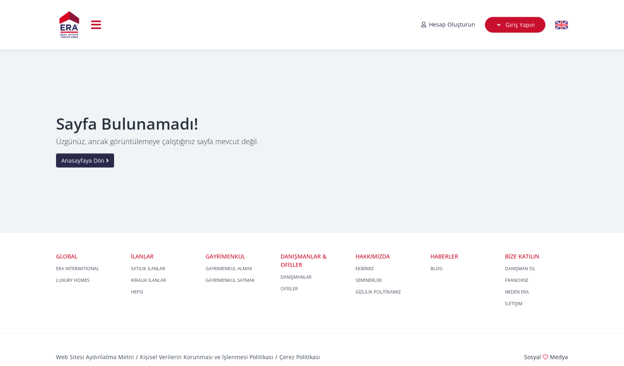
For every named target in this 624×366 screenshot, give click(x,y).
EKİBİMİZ (365, 268)
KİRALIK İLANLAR (148, 280)
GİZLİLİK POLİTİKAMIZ (378, 292)
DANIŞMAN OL (520, 268)
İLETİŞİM (513, 303)
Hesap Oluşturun (448, 24)
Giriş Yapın (515, 25)
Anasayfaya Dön (85, 160)
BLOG (437, 268)
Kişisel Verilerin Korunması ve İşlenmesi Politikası (206, 357)
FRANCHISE (516, 280)
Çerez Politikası (299, 357)
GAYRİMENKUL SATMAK (230, 280)
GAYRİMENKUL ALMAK (229, 268)
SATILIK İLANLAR (148, 268)
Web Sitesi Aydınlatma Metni (95, 357)
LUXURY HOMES (72, 280)
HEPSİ (137, 292)
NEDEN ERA (517, 292)
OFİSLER (289, 288)
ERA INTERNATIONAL (77, 268)
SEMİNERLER (369, 280)
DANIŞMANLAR (296, 277)
